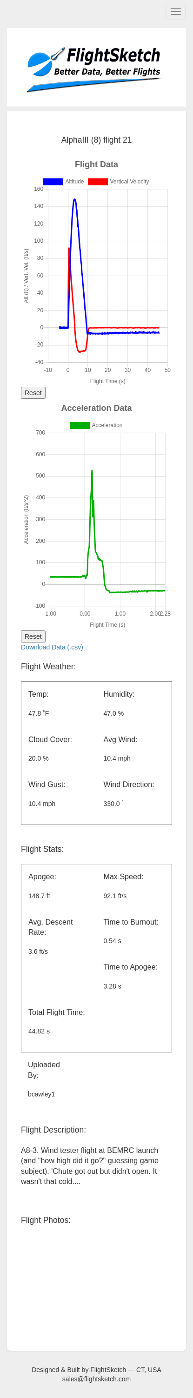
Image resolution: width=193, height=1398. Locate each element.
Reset (33, 393)
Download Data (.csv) (52, 647)
